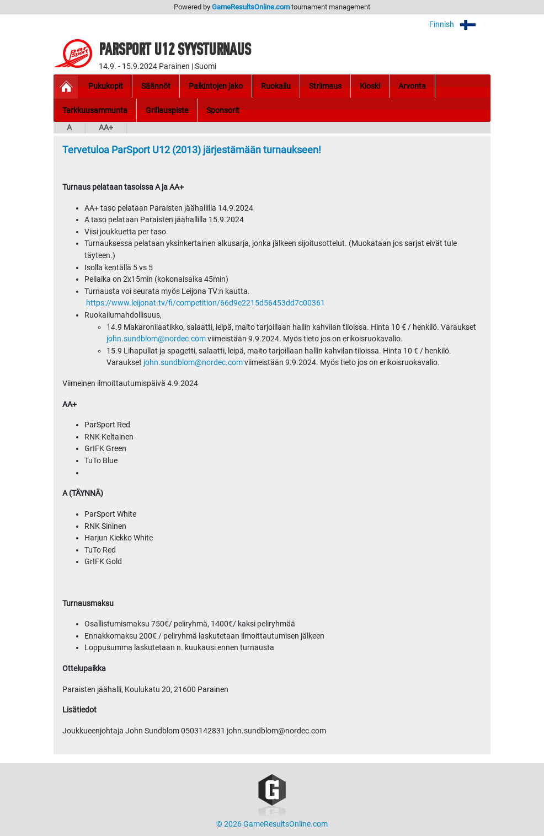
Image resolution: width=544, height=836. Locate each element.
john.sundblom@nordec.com (156, 339)
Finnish (459, 24)
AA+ (106, 127)
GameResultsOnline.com (251, 7)
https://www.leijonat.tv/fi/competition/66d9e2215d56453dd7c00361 (205, 303)
